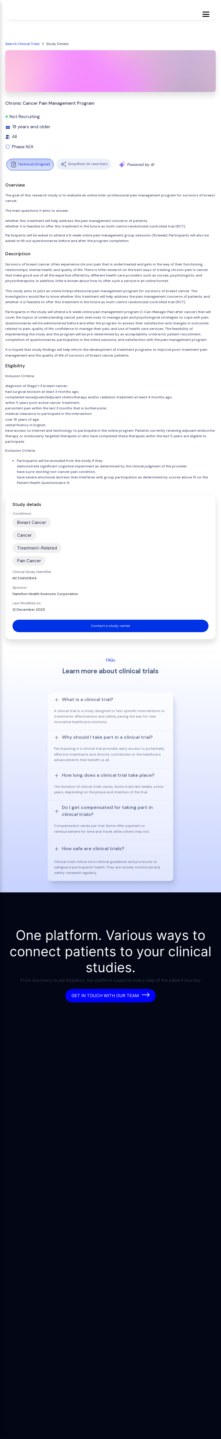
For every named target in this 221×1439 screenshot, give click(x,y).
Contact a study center (110, 625)
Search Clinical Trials (22, 43)
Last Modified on (26, 603)
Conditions (21, 513)
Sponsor (19, 587)
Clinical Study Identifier (31, 572)
